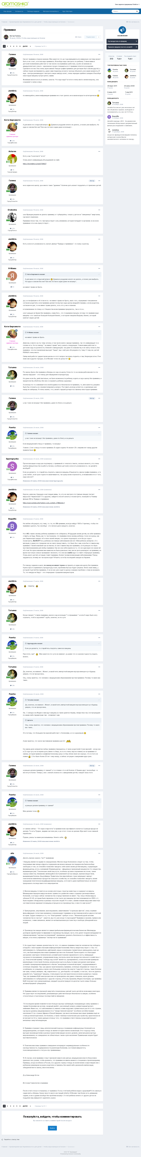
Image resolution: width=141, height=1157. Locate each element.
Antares (12, 151)
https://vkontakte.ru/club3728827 (34, 164)
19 (12, 477)
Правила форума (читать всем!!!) (120, 47)
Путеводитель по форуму (117, 41)
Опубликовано (33, 54)
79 (12, 170)
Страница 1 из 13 (40, 46)
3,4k (12, 141)
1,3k (12, 537)
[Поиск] (123, 11)
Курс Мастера (67, 11)
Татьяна (12, 367)
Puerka (12, 427)
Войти (52, 1128)
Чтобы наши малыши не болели (33, 38)
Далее (25, 46)
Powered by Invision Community (70, 1154)
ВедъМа (12, 519)
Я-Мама (12, 268)
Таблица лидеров (33, 11)
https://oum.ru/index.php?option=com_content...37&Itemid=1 (44, 503)
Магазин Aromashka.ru (51, 11)
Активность (19, 11)
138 (12, 872)
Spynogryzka (12, 459)
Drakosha (12, 210)
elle (12, 853)
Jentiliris (12, 91)
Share (78, 37)
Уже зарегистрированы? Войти (127, 4)
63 (12, 287)
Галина (17, 36)
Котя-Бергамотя (12, 120)
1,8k (12, 73)
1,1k (12, 109)
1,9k (12, 386)
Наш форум (7, 11)
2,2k (12, 228)
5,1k (12, 446)
